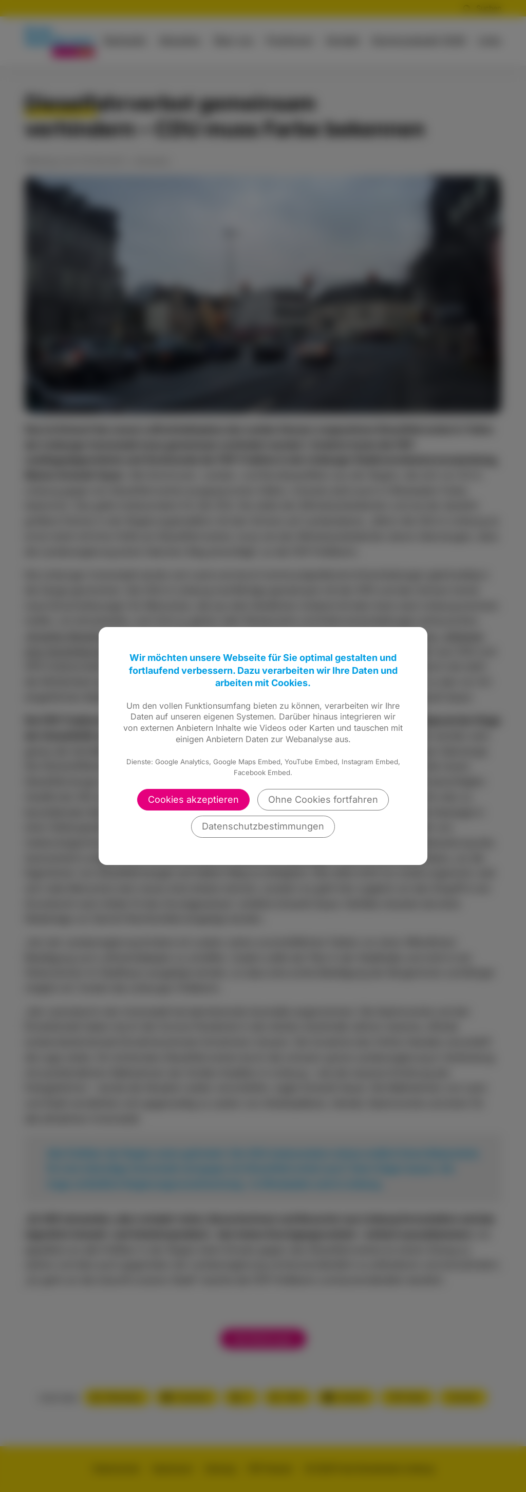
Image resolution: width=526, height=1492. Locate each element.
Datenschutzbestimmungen (263, 826)
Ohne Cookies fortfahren (323, 799)
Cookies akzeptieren (193, 799)
